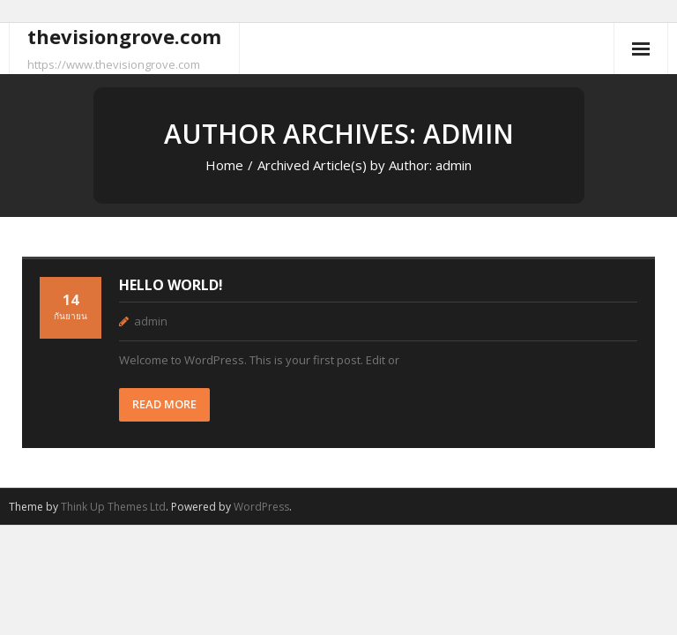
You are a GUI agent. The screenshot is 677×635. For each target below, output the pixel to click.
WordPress (261, 506)
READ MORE (164, 404)
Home (224, 165)
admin (150, 321)
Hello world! (171, 285)
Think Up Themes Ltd (113, 506)
